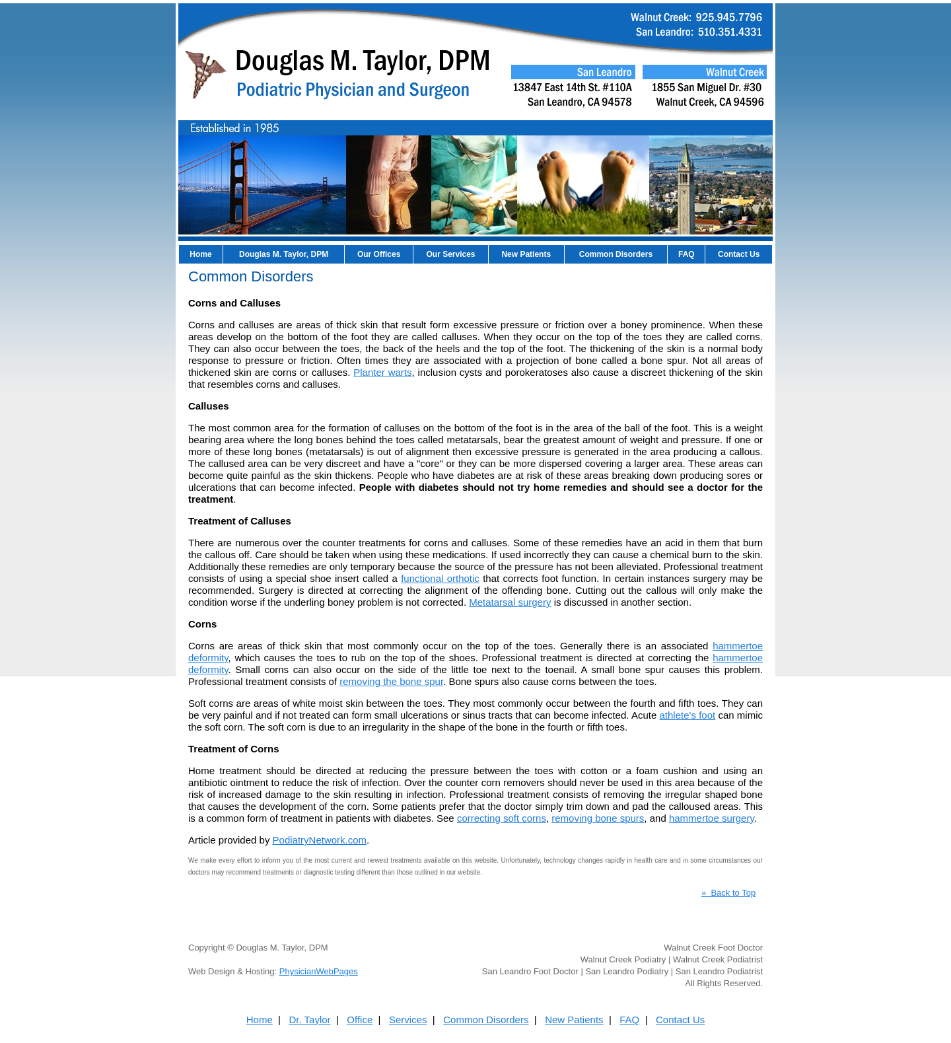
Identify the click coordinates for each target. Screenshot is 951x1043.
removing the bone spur (391, 681)
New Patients (526, 254)
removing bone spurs (597, 818)
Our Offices (378, 254)
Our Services (450, 254)
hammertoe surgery (711, 818)
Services (408, 1019)
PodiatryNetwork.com (320, 839)
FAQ (686, 254)
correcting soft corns (501, 818)
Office (359, 1019)
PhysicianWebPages (318, 971)
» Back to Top (728, 893)
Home (200, 254)
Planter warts (382, 372)
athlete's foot (687, 715)
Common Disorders (615, 254)
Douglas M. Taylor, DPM (283, 254)
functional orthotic (440, 578)
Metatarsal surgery (510, 602)
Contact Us (738, 254)
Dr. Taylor (310, 1019)
